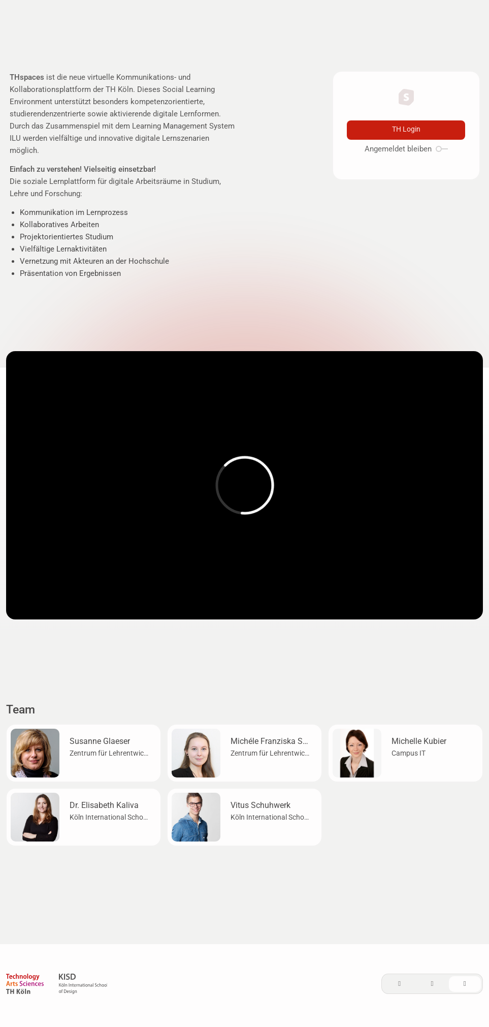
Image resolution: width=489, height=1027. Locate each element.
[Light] (399, 984)
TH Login (406, 129)
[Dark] (432, 984)
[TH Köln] (25, 985)
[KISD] (83, 985)
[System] (465, 984)
